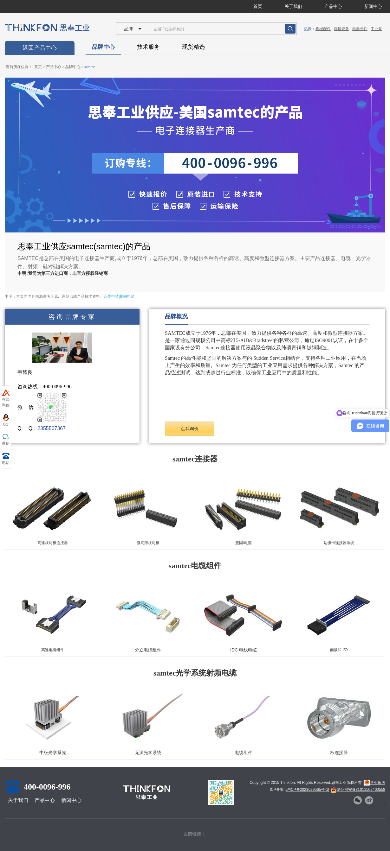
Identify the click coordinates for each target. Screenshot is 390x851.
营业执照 (374, 782)
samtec (89, 67)
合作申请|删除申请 (119, 296)
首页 (257, 6)
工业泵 (376, 29)
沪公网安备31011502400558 (357, 789)
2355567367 (51, 428)
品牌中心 (103, 47)
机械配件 (323, 29)
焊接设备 (341, 29)
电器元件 (359, 29)
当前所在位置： (19, 67)
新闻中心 (373, 6)
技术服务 (148, 47)
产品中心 (333, 6)
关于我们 (293, 6)
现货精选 (193, 47)
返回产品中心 (40, 48)
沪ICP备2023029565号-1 (307, 789)
